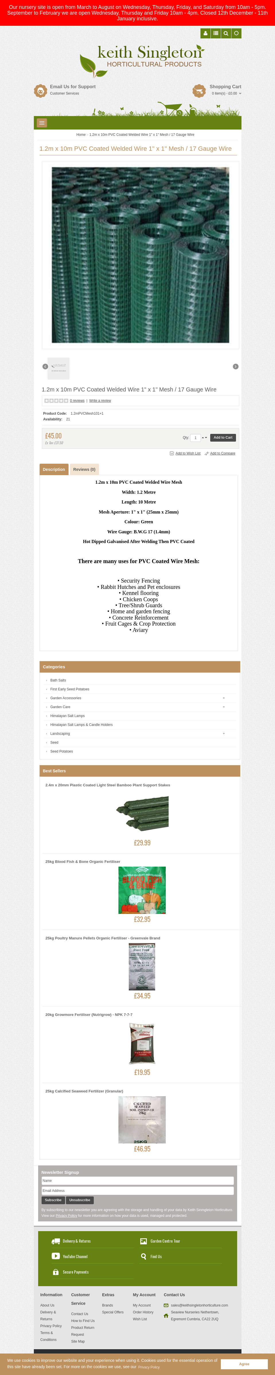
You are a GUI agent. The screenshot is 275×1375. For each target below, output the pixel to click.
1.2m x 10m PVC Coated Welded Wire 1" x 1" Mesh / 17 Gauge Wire (141, 135)
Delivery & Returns (77, 1241)
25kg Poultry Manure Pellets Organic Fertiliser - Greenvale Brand (103, 938)
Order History (143, 1312)
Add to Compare (222, 453)
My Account (142, 1305)
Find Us (156, 1256)
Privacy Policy (66, 1216)
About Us (47, 1305)
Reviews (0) (84, 469)
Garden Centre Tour (165, 1241)
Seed (54, 743)
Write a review (100, 401)
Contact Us (79, 1314)
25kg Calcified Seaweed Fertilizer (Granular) (84, 1091)
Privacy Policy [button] (149, 1367)
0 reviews (77, 401)
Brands (107, 1305)
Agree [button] (244, 1364)
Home (80, 135)
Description (54, 469)
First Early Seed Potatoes (69, 689)
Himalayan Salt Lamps (67, 716)
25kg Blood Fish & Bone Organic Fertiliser (83, 861)
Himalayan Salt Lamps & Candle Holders (81, 725)
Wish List (140, 1319)
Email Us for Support (73, 86)
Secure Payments (76, 1272)
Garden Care (60, 707)
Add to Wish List (187, 453)
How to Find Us (83, 1321)
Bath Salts (58, 680)
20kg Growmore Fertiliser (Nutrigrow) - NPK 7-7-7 (89, 1014)
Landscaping (60, 734)
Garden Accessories (65, 698)
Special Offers (113, 1312)
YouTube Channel (75, 1256)
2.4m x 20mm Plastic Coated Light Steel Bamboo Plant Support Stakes (108, 785)
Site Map (78, 1341)
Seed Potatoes (61, 751)
